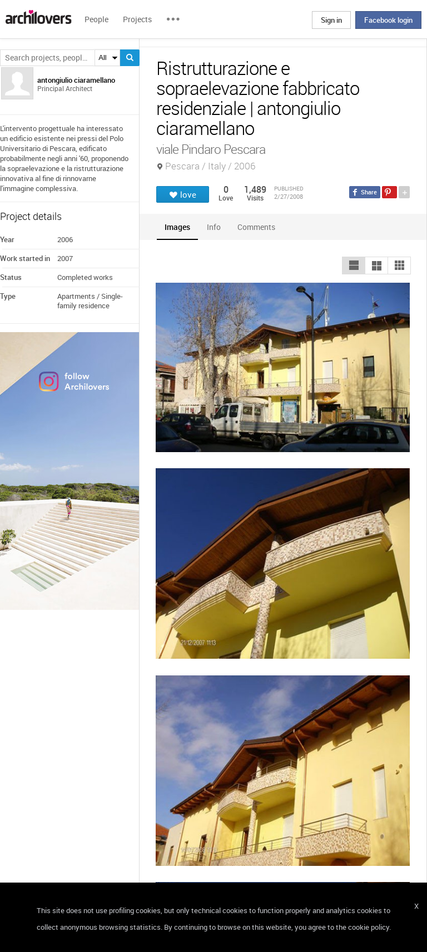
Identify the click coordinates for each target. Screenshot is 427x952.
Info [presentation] (214, 227)
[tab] (177, 227)
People (96, 19)
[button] (353, 265)
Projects (137, 19)
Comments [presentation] (259, 227)
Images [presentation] (177, 227)
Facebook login (388, 20)
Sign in (331, 20)
